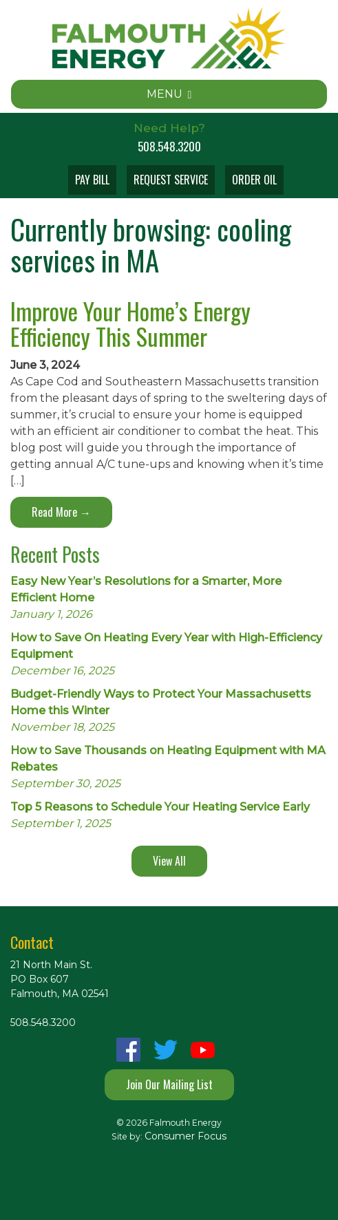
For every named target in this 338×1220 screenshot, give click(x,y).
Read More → (61, 512)
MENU (169, 93)
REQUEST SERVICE (171, 179)
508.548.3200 (169, 146)
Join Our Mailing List (169, 1084)
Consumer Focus (185, 1136)
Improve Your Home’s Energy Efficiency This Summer (130, 323)
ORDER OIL (254, 179)
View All (169, 861)
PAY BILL (92, 179)
